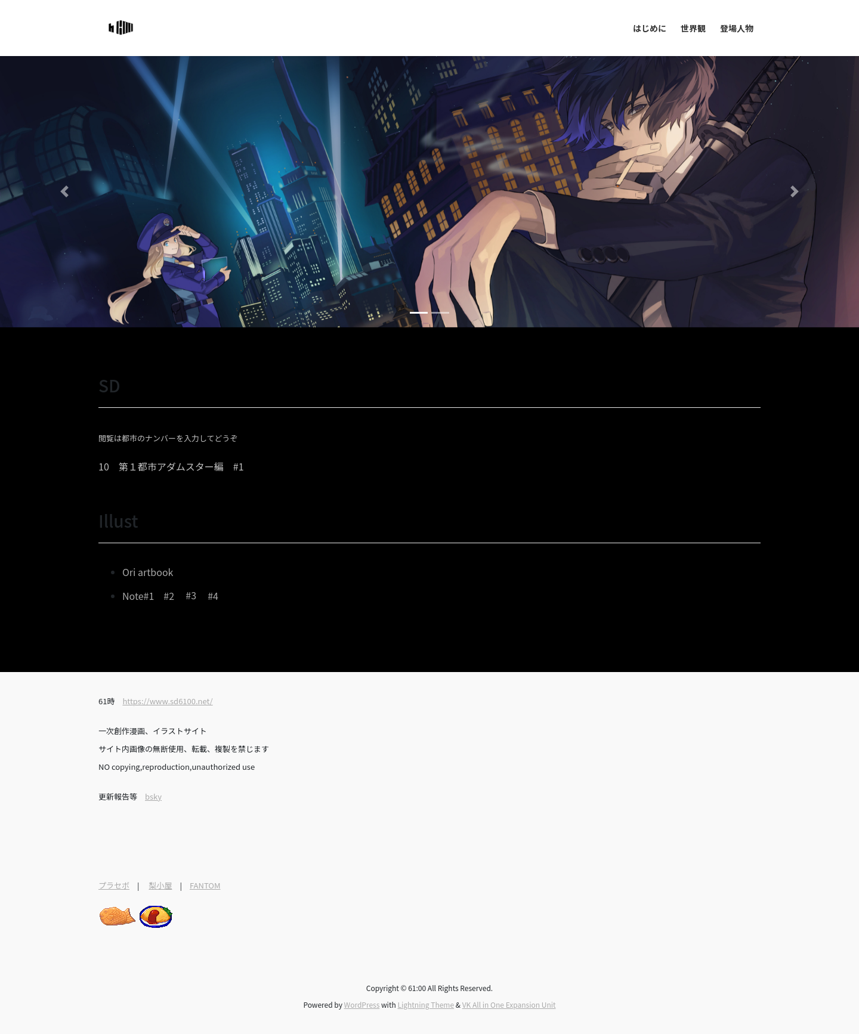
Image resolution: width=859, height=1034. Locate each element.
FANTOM (205, 885)
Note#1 (138, 596)
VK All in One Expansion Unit (509, 1004)
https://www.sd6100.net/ (167, 701)
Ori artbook (147, 572)
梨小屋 (160, 885)
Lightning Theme (425, 1004)
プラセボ (113, 885)
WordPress (362, 1004)
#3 (191, 596)
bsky (153, 796)
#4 (213, 596)
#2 (168, 596)
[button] (64, 191)
